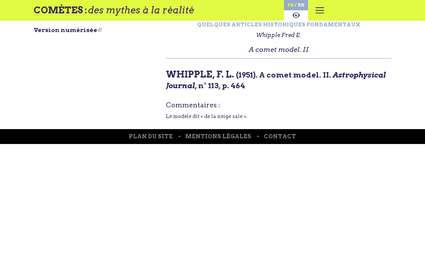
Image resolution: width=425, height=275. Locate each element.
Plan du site (147, 164)
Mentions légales (218, 164)
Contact (283, 164)
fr (267, 6)
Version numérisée (68, 36)
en (280, 6)
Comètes (65, 12)
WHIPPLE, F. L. (202, 89)
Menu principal (302, 17)
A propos (274, 20)
